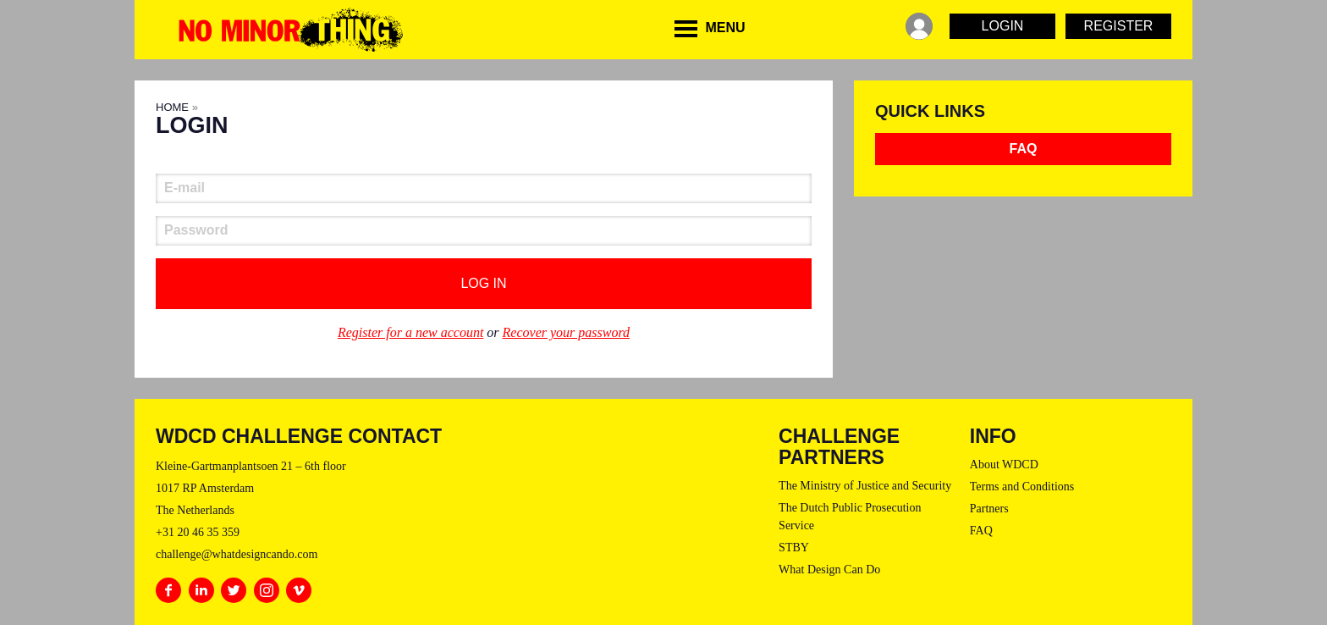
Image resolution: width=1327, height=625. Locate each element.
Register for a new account (410, 332)
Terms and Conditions (1022, 486)
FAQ (1024, 148)
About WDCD (1004, 464)
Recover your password (566, 332)
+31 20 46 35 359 (198, 532)
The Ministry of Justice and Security (865, 485)
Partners (989, 508)
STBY (794, 547)
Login (1003, 26)
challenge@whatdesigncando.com (236, 554)
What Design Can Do (829, 569)
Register (1119, 26)
